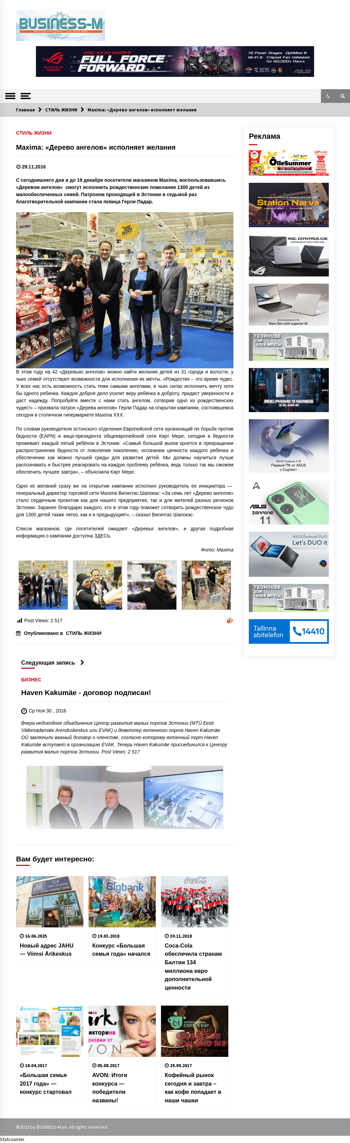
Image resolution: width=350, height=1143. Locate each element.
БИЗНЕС (31, 679)
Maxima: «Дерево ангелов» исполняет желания (96, 147)
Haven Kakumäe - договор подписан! (86, 692)
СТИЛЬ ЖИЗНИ (34, 132)
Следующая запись (52, 662)
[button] (328, 96)
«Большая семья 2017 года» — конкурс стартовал (46, 1083)
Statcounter (12, 1139)
